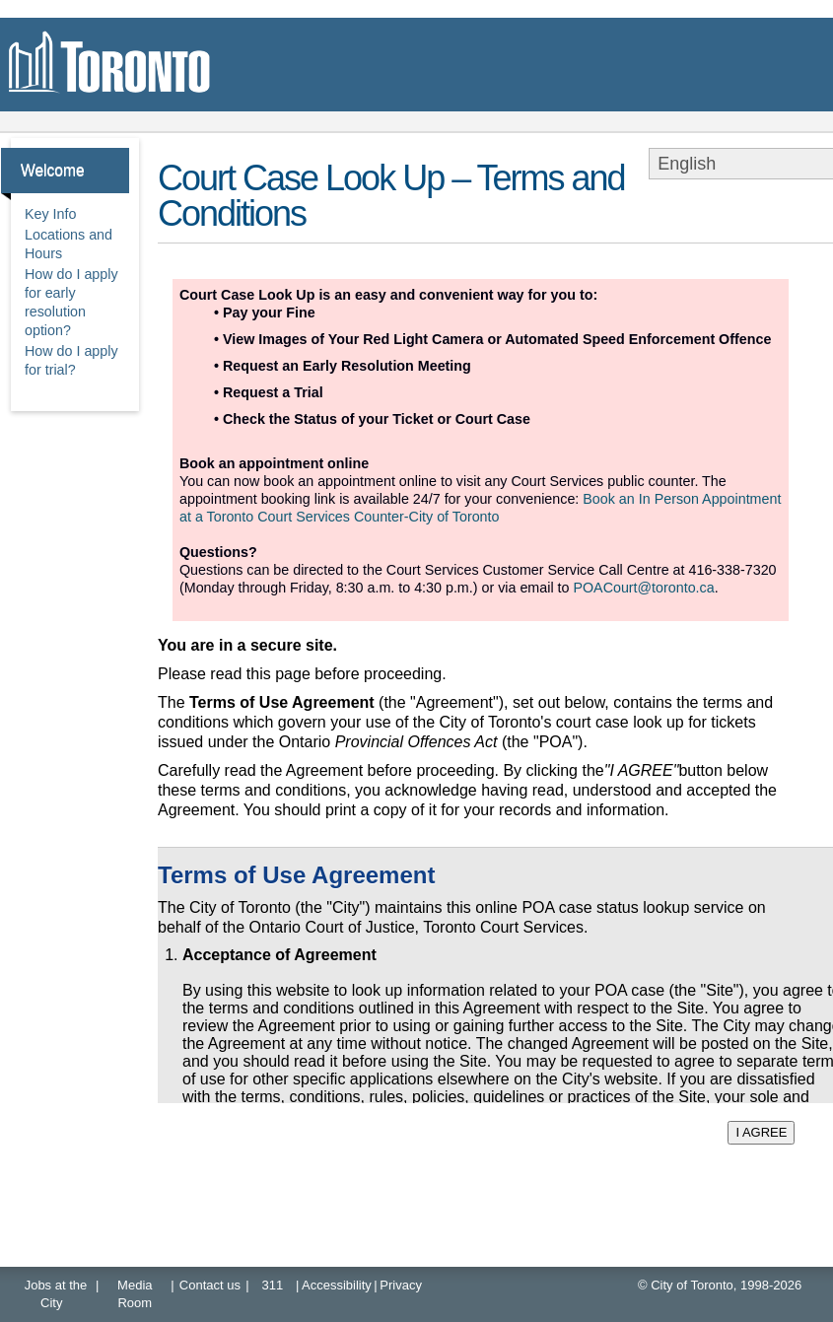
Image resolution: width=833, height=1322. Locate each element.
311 (273, 1285)
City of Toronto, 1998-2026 (726, 1285)
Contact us (210, 1285)
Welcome (53, 170)
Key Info (50, 214)
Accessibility (337, 1285)
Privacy (401, 1285)
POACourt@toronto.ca (643, 587)
